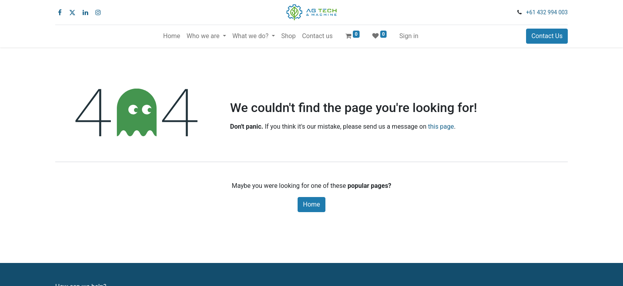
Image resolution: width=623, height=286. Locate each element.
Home (311, 204)
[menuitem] (171, 36)
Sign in (408, 36)
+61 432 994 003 (547, 12)
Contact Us (547, 36)
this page (441, 126)
